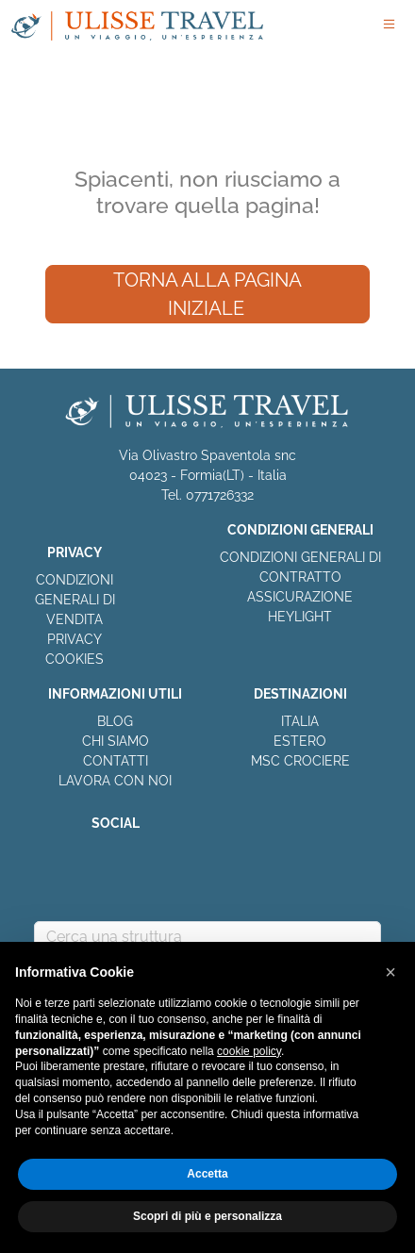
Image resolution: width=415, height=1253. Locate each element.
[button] (390, 972)
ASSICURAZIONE (300, 596)
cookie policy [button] (249, 1051)
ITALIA (300, 721)
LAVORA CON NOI (115, 780)
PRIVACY (74, 639)
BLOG (115, 721)
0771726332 (220, 495)
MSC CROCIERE (300, 760)
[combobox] (207, 937)
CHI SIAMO (115, 741)
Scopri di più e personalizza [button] (207, 1216)
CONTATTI (115, 760)
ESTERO (300, 741)
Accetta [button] (207, 1173)
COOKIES (74, 659)
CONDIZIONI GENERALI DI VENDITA (75, 599)
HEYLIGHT (300, 616)
